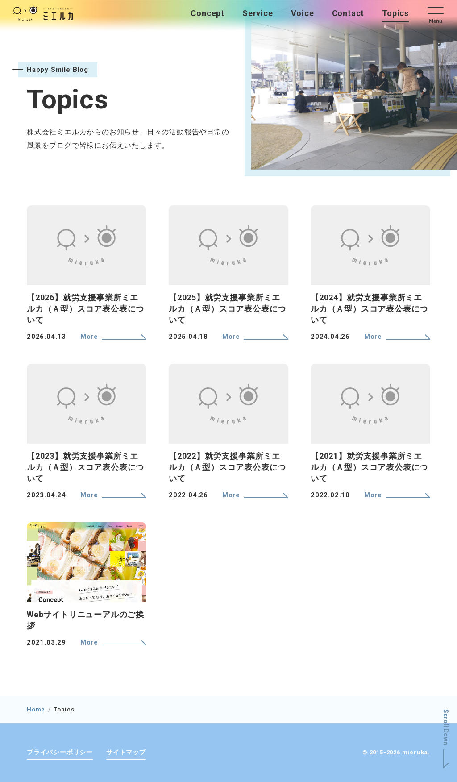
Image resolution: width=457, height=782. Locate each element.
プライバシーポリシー (60, 752)
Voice (302, 13)
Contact (348, 13)
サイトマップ (126, 752)
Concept (207, 13)
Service (257, 13)
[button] (439, 13)
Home (36, 709)
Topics (395, 13)
